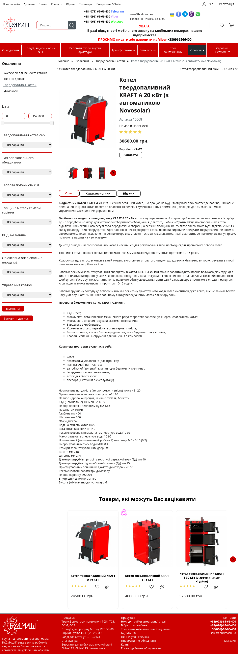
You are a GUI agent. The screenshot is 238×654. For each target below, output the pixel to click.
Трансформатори (123, 50)
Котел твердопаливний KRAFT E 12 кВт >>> (209, 69)
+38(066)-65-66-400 (223, 629)
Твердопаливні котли (19, 85)
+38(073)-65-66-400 (223, 621)
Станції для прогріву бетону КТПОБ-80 (87, 629)
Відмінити (13, 308)
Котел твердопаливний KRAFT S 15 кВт (147, 577)
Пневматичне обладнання (139, 641)
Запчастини (148, 50)
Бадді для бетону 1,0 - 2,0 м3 (80, 637)
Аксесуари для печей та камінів (25, 73)
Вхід (210, 4)
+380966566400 (179, 39)
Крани (125, 644)
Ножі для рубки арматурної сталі (143, 621)
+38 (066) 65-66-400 (104, 21)
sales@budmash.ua (141, 14)
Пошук (72, 25)
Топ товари (85, 4)
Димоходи (11, 91)
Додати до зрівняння (109, 587)
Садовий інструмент (222, 50)
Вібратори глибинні (134, 625)
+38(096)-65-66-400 (223, 625)
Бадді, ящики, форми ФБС (41, 50)
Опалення (197, 50)
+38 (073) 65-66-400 (104, 11)
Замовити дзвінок (16, 318)
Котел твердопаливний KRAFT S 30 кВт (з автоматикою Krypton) (202, 577)
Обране (70, 4)
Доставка (29, 4)
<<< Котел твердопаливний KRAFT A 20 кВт (86, 69)
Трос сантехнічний (173, 50)
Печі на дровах (14, 79)
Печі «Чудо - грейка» (135, 637)
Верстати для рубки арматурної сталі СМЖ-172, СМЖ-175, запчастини (86, 646)
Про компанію (11, 4)
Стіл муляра (69, 641)
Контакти (56, 4)
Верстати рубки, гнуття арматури (85, 50)
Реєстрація (226, 4)
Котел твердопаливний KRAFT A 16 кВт (93, 577)
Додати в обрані (99, 587)
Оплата (43, 4)
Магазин (230, 641)
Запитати (131, 155)
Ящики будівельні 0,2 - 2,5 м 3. (82, 633)
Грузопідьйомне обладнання (141, 648)
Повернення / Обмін (109, 4)
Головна (63, 61)
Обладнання (10, 50)
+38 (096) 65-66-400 (101, 16)
